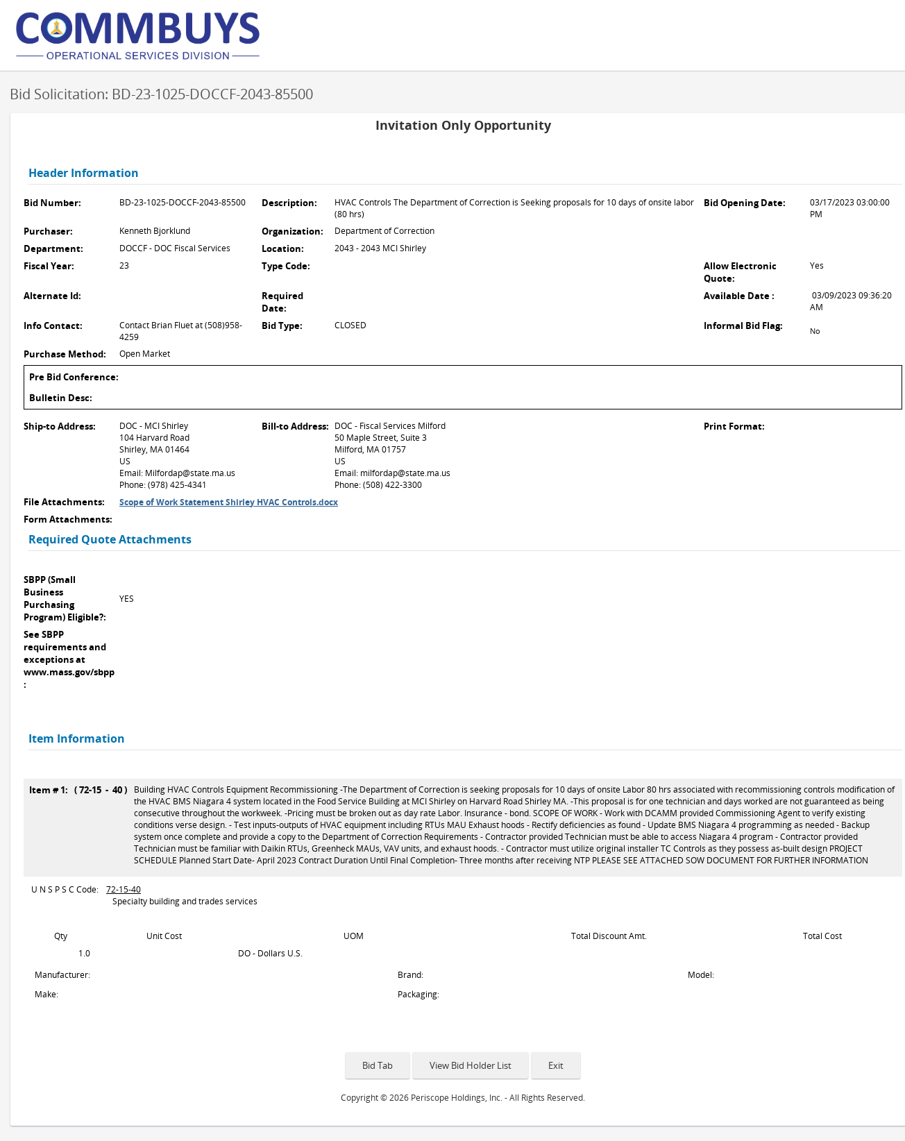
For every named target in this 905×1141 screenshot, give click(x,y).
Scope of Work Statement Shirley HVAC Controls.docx (228, 502)
